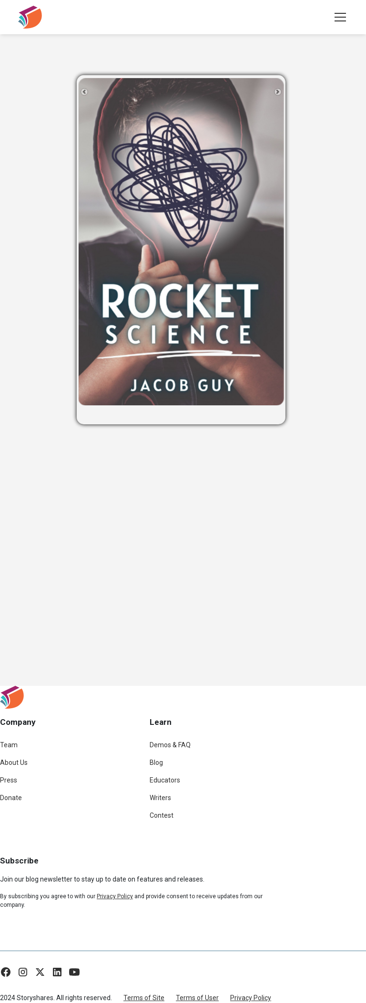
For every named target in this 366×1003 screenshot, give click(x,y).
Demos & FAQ (170, 745)
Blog (156, 762)
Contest (161, 815)
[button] (338, 17)
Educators (165, 780)
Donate (11, 798)
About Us (14, 762)
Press (8, 780)
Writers (160, 798)
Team (9, 745)
